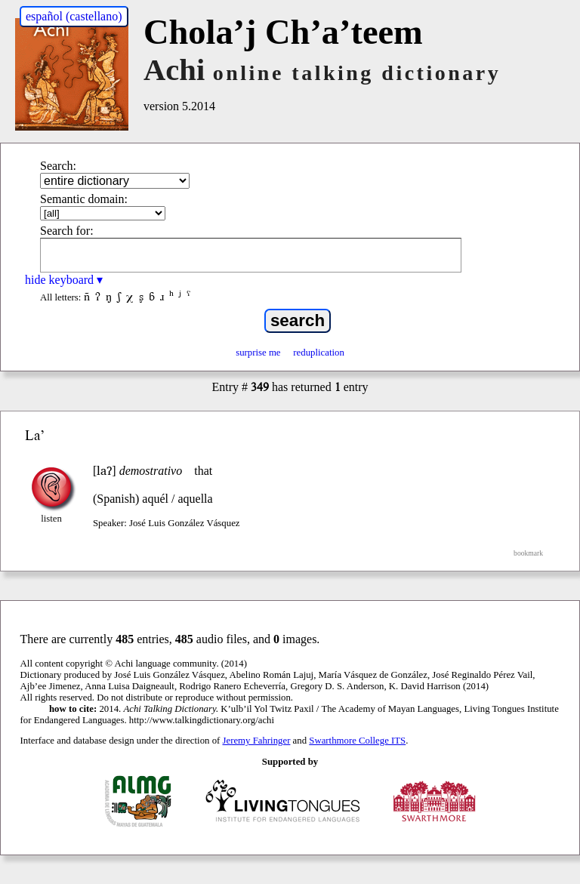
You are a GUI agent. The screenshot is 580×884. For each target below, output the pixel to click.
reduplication (318, 352)
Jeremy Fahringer (257, 740)
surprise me (258, 352)
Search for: (67, 230)
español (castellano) (74, 16)
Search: (58, 165)
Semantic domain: (84, 199)
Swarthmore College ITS (357, 740)
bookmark (528, 553)
